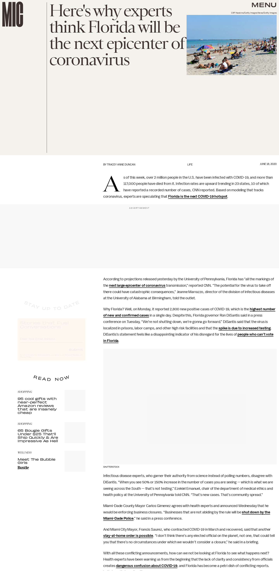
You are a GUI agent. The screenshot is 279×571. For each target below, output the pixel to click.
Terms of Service (72, 358)
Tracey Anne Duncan (121, 164)
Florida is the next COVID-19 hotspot (197, 196)
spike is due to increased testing (245, 328)
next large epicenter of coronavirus (137, 285)
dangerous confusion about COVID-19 (146, 566)
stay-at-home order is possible (128, 536)
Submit (76, 353)
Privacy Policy (25, 361)
